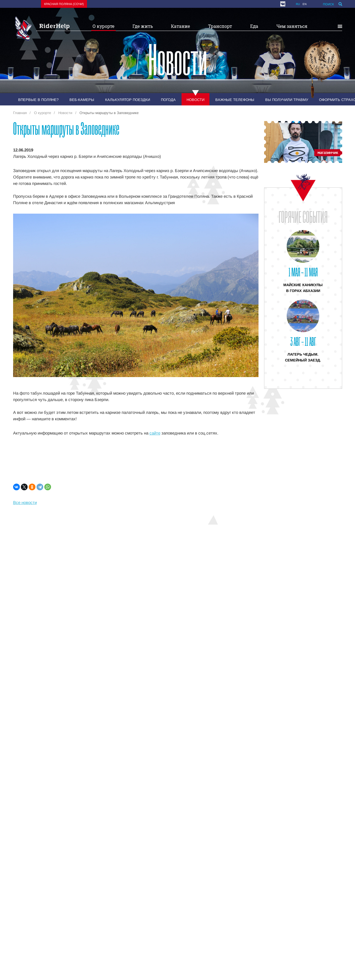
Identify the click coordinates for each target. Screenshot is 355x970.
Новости (195, 100)
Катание (180, 26)
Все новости (25, 502)
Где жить (142, 26)
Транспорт (220, 26)
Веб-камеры (81, 100)
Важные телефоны (234, 100)
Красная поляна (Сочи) (64, 4)
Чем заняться (291, 26)
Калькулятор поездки (127, 100)
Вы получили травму (286, 100)
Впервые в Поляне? (38, 100)
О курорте (103, 26)
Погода (168, 100)
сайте (154, 433)
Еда (254, 26)
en (304, 4)
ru (298, 4)
